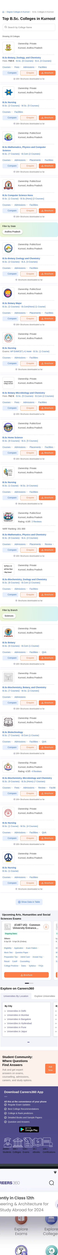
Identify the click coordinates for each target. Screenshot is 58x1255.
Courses (6, 67)
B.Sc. (24, 61)
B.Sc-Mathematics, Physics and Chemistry (24, 534)
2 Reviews (37, 521)
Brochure (47, 72)
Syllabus (32, 966)
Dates (23, 966)
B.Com (30, 154)
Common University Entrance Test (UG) (26, 928)
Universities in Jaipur (17, 1031)
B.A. (43, 61)
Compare (10, 73)
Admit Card (25, 957)
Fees (17, 67)
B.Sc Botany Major (12, 303)
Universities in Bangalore (19, 1019)
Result (6, 961)
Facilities (42, 67)
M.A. (29, 441)
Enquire (28, 73)
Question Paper (21, 952)
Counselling (25, 961)
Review (48, 544)
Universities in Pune (16, 1027)
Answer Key (37, 957)
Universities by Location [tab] (16, 996)
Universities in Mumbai (18, 1015)
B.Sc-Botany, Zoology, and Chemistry (21, 57)
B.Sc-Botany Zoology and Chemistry (21, 258)
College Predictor (11, 966)
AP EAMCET (16, 351)
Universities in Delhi (16, 1011)
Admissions (28, 67)
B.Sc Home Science (12, 437)
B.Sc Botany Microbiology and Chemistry (23, 393)
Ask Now (50, 1068)
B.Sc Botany (8, 642)
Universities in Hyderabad (19, 1023)
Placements (35, 160)
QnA (44, 652)
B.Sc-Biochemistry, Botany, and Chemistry (24, 687)
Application (18, 948)
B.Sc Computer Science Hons (17, 195)
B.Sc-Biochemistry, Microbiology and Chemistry (27, 778)
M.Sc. (30, 105)
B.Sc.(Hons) (32, 198)
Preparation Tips (11, 957)
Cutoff (14, 961)
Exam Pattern (31, 948)
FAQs (41, 966)
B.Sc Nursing (9, 102)
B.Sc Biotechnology (12, 732)
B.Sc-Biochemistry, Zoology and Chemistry (24, 579)
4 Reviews (37, 771)
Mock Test (8, 952)
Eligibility (7, 948)
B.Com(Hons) (33, 306)
